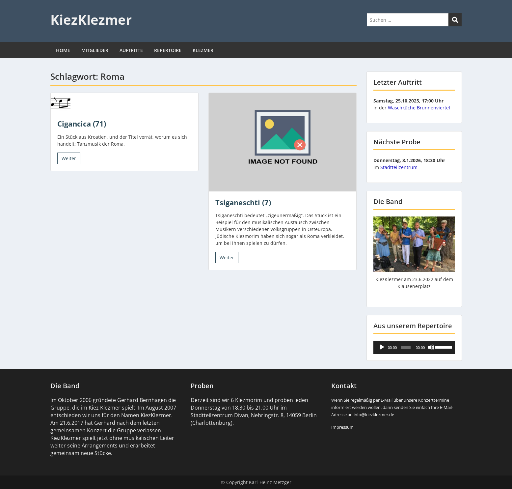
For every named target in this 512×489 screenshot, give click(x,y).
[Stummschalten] (431, 347)
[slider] (405, 347)
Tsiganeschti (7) (243, 202)
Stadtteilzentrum (399, 167)
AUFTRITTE (131, 50)
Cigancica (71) (81, 124)
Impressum (342, 427)
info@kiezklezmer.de (374, 414)
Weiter (69, 158)
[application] (414, 347)
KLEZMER (203, 50)
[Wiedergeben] (382, 347)
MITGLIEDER (94, 50)
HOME (63, 50)
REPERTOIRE (167, 50)
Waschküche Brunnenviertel (419, 107)
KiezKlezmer (91, 20)
